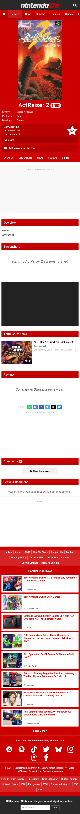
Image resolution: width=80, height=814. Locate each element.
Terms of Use (36, 557)
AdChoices (22, 771)
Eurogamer (34, 784)
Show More (40, 730)
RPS (40, 789)
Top (9, 552)
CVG (76, 784)
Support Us (57, 552)
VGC (45, 784)
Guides (65, 158)
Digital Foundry (69, 779)
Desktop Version (50, 562)
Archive (65, 557)
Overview (9, 158)
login (43, 491)
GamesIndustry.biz (61, 784)
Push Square (18, 779)
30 (28, 361)
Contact (70, 552)
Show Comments (40, 471)
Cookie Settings (30, 562)
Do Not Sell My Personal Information (46, 771)
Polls (56, 350)
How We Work (40, 552)
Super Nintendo (25, 112)
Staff (27, 552)
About (18, 552)
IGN (23, 784)
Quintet (21, 120)
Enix (19, 116)
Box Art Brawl (66, 350)
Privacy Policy (18, 557)
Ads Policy (52, 557)
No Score (9, 140)
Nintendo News (10, 784)
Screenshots (25, 158)
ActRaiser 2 (39, 105)
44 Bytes (70, 768)
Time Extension (50, 779)
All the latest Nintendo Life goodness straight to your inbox (40, 801)
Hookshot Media (19, 768)
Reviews (52, 158)
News (40, 158)
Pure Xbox (33, 779)
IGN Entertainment (46, 768)
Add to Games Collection (19, 149)
